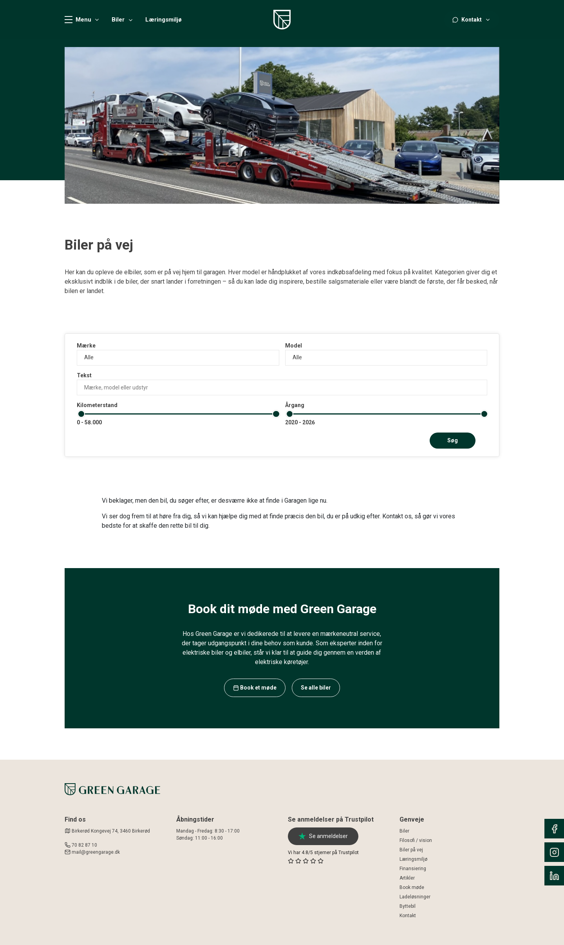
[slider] (81, 414)
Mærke (86, 345)
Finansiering (413, 868)
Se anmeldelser (323, 836)
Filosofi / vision (416, 840)
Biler (118, 20)
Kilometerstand (97, 405)
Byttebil (408, 906)
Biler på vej (411, 850)
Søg (452, 440)
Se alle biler (316, 687)
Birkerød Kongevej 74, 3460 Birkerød (107, 831)
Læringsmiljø (163, 20)
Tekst (84, 375)
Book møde (412, 887)
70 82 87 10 (84, 845)
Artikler (407, 878)
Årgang (294, 405)
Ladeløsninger (415, 897)
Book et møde (255, 687)
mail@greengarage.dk (96, 852)
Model (293, 345)
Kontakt (408, 915)
